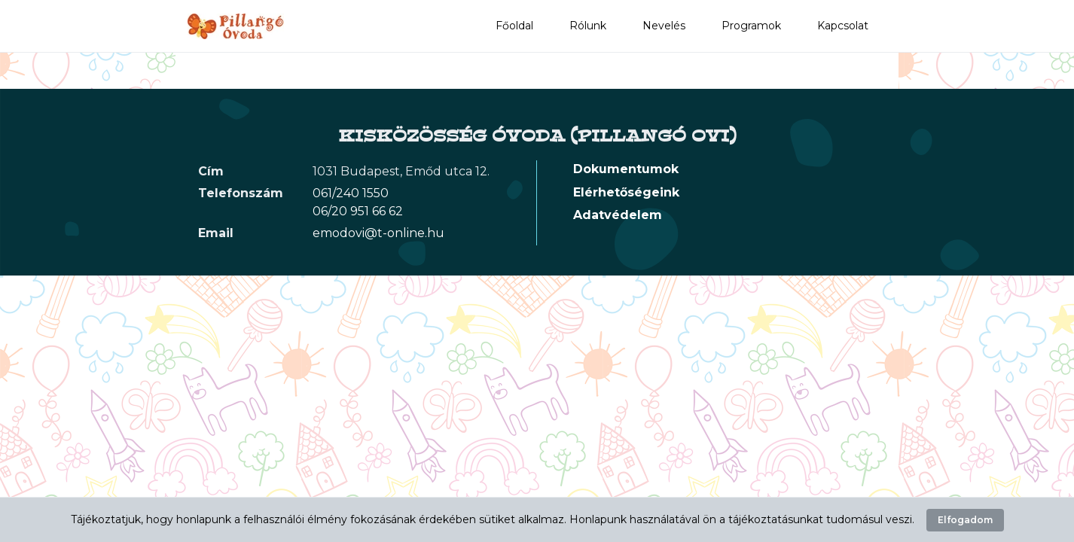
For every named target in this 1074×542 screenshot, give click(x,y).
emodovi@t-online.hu (378, 233)
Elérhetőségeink (626, 192)
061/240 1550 (351, 193)
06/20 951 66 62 (358, 211)
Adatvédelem (617, 215)
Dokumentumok (626, 169)
